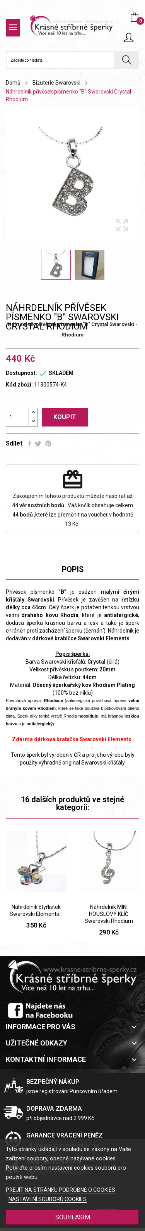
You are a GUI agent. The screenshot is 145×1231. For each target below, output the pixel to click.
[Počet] (17, 417)
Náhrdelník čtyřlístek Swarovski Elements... (36, 910)
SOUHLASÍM (72, 1217)
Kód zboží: (19, 384)
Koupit (64, 417)
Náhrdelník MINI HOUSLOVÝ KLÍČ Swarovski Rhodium (109, 914)
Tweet (38, 443)
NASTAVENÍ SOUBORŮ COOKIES (48, 1199)
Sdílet (29, 443)
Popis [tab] (73, 569)
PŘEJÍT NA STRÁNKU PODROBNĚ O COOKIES (60, 1190)
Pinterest (48, 443)
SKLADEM (61, 373)
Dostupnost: (21, 373)
